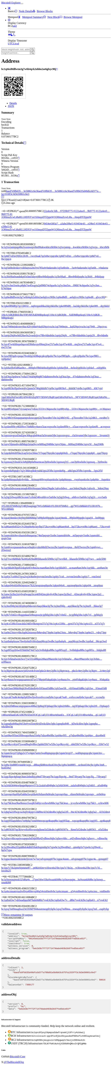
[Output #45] (8, 676)
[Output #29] (8, 523)
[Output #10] (8, 341)
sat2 (15, 26)
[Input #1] (6, 223)
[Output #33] (8, 564)
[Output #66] (8, 876)
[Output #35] (8, 582)
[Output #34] (8, 573)
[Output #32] (8, 556)
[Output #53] (8, 750)
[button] (9, 8)
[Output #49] (8, 711)
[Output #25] (8, 485)
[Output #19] (8, 432)
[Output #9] (6, 332)
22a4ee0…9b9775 (87, 211)
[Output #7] (6, 311)
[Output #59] (8, 809)
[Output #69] (8, 906)
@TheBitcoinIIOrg (14, 1073)
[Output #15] (8, 394)
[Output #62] (8, 835)
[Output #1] (6, 253)
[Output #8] (6, 323)
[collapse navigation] (22, 3)
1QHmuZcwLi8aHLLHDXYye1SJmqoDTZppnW (27, 217)
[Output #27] (8, 503)
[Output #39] (8, 620)
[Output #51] (8, 732)
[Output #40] (8, 629)
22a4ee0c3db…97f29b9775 (60, 211)
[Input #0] (6, 211)
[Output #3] (6, 273)
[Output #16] (8, 406)
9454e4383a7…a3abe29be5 (60, 223)
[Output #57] (8, 791)
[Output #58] (8, 800)
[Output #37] (8, 603)
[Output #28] (8, 514)
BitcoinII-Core (17, 1068)
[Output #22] (8, 459)
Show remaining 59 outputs (17, 914)
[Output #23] (8, 467)
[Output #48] (8, 703)
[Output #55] (8, 773)
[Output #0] (6, 244)
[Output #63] (8, 844)
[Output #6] (6, 303)
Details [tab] (13, 103)
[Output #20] (8, 441)
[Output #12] (8, 364)
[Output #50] (8, 720)
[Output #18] (8, 423)
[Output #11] (7, 353)
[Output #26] (8, 494)
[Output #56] (8, 782)
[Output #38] (8, 611)
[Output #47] (8, 694)
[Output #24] (8, 476)
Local (16, 43)
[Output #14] (8, 385)
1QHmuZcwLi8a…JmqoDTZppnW (73, 217)
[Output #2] (6, 264)
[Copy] (57, 69)
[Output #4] (6, 282)
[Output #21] (8, 450)
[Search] (32, 49)
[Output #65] (8, 864)
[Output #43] (8, 656)
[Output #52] (8, 741)
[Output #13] (8, 373)
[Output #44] (8, 667)
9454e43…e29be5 (87, 223)
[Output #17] (8, 414)
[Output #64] (8, 856)
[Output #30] (8, 532)
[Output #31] (8, 544)
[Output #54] (8, 761)
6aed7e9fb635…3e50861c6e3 (21, 191)
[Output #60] (8, 817)
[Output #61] (8, 826)
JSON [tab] (11, 106)
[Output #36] (8, 591)
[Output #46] (8, 685)
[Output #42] (8, 647)
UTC (10, 43)
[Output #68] (8, 897)
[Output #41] (8, 638)
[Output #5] (6, 294)
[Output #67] (8, 888)
